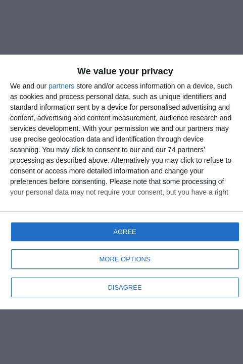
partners (61, 85)
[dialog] (121, 182)
